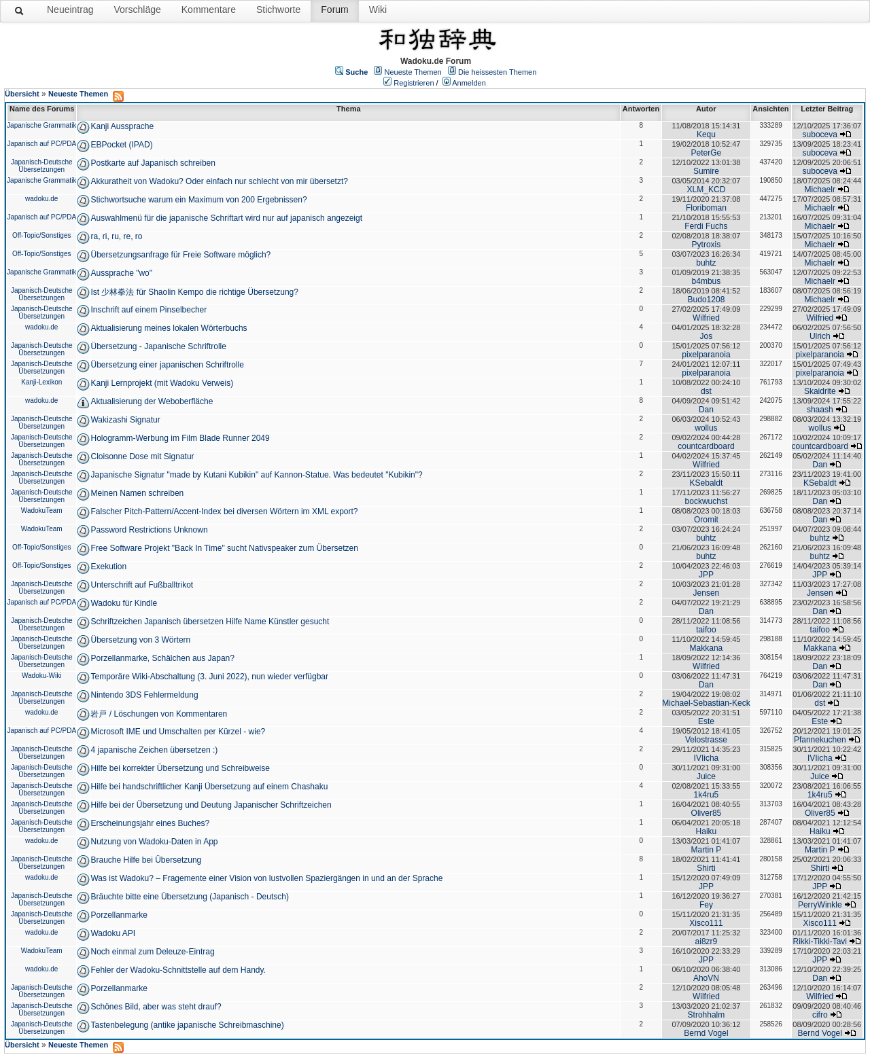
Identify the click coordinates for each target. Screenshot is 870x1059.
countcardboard (706, 446)
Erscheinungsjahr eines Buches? (149, 823)
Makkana (706, 648)
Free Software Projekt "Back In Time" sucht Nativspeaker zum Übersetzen (224, 548)
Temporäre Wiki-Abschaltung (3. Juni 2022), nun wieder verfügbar (209, 676)
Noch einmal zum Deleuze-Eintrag (152, 951)
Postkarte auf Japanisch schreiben (152, 163)
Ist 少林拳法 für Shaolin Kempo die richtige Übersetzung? (194, 292)
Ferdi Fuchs (705, 226)
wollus (706, 428)
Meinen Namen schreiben (137, 493)
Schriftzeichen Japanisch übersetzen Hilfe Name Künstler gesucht (209, 621)
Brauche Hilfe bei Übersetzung (145, 860)
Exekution (108, 566)
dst (706, 391)
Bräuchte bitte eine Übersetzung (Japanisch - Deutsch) (189, 896)
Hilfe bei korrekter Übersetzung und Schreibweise (179, 768)
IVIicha (706, 758)
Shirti (706, 868)
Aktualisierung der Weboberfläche (151, 401)
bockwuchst (706, 501)
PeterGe (706, 153)
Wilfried (706, 318)
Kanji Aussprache (122, 126)
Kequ (706, 134)
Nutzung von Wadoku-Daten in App (154, 841)
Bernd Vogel (706, 1033)
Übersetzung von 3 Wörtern (140, 640)
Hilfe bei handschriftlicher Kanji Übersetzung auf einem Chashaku (209, 786)
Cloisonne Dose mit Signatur (142, 456)
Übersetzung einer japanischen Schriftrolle (166, 365)
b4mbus (706, 281)
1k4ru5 (706, 795)
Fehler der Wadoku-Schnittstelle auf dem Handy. (177, 970)
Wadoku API (112, 933)
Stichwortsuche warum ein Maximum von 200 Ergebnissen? (198, 199)
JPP (706, 574)
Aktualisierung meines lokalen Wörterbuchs (168, 328)
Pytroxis (706, 244)
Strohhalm (706, 1015)
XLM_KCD (706, 189)
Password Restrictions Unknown (148, 530)
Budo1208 (706, 299)
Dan (706, 409)
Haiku (706, 831)
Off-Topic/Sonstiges (41, 235)
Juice (706, 776)
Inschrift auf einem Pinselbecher (148, 310)
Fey (706, 905)
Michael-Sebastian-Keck (706, 703)
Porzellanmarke (118, 915)
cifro (820, 1015)
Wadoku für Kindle (123, 603)
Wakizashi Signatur (125, 420)
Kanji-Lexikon (41, 382)
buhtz (706, 263)
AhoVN (706, 978)
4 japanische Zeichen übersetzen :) (154, 750)
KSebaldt (706, 483)
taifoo (706, 629)
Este (706, 721)
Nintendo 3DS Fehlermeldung (144, 695)
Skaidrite (820, 391)
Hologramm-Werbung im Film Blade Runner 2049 (179, 438)
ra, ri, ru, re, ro (116, 236)
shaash (820, 409)
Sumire (706, 171)
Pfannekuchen (820, 739)
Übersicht (22, 94)
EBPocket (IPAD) (121, 144)
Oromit (706, 519)
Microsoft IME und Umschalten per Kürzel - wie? (177, 731)
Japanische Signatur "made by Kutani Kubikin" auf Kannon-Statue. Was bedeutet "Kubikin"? (256, 475)
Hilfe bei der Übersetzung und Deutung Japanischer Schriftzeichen (210, 805)
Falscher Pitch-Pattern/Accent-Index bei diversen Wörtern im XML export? (224, 511)
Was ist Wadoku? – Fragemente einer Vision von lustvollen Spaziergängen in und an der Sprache (266, 878)
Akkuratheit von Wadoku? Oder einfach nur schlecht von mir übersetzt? (218, 181)
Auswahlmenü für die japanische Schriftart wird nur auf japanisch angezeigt (226, 218)
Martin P (706, 850)
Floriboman (706, 208)
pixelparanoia (706, 354)
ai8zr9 (706, 941)
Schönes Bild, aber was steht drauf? (155, 1006)
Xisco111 (706, 923)
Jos (706, 336)
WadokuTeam (42, 510)
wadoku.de (41, 198)
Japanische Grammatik (41, 125)
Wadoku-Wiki (42, 675)
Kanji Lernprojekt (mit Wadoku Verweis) (161, 383)
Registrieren (414, 83)
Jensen (706, 593)
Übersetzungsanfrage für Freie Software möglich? (180, 254)
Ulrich (820, 336)
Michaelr (820, 189)
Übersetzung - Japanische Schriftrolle (158, 346)
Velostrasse (706, 739)
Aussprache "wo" (121, 273)
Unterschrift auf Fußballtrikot (141, 585)
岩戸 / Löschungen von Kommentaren (158, 714)
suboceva (820, 134)
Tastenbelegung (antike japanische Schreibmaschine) (186, 1025)
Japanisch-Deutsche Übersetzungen (42, 165)
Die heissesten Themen (497, 72)
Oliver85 (706, 813)
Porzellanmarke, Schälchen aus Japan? (162, 658)
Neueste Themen (413, 72)
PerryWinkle (820, 905)
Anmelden (469, 83)
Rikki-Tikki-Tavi (820, 941)
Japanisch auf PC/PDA (41, 143)
